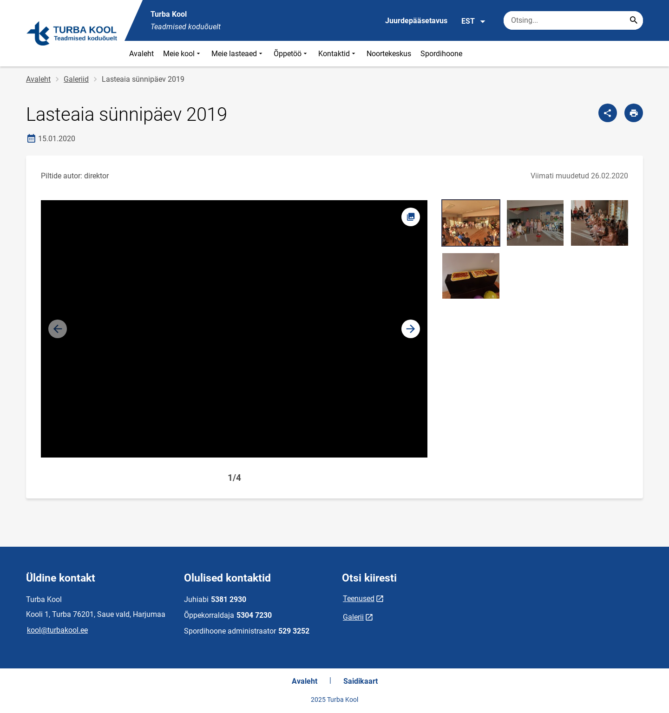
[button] (410, 329)
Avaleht (141, 53)
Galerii (353, 617)
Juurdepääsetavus (416, 20)
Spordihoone (441, 53)
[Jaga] (607, 113)
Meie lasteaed (237, 53)
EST (473, 21)
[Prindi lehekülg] (633, 113)
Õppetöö (291, 53)
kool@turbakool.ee (57, 630)
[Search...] (634, 20)
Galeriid (76, 79)
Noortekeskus (389, 53)
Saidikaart (360, 681)
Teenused (358, 598)
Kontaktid (337, 53)
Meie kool (182, 53)
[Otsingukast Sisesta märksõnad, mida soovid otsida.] (573, 20)
